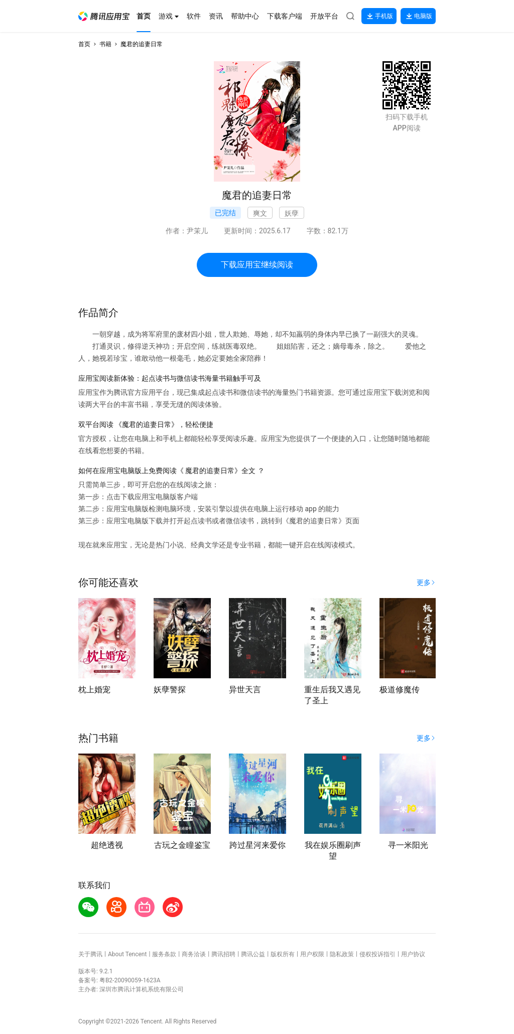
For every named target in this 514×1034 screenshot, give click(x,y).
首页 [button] (84, 44)
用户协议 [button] (413, 954)
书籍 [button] (105, 44)
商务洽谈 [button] (194, 954)
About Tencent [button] (127, 954)
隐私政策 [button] (342, 954)
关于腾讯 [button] (90, 954)
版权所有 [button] (283, 954)
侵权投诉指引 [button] (377, 954)
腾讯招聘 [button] (223, 954)
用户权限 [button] (312, 954)
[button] (104, 16)
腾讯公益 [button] (253, 954)
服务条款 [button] (164, 954)
